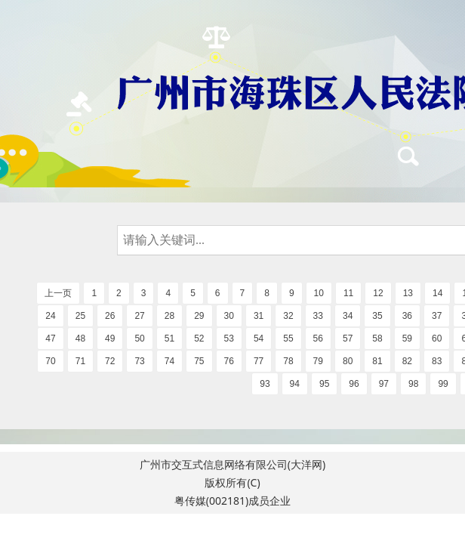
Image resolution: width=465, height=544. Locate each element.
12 (378, 293)
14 (437, 293)
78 (288, 361)
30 (229, 316)
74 (169, 361)
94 (295, 384)
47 (50, 338)
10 (319, 293)
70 (50, 361)
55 (288, 338)
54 (258, 338)
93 (264, 384)
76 (229, 361)
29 (199, 316)
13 (408, 293)
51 (169, 338)
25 (80, 316)
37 (437, 316)
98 (413, 384)
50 (139, 338)
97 (384, 384)
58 (377, 338)
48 (80, 338)
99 (443, 384)
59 (407, 338)
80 (348, 361)
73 (139, 361)
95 (324, 384)
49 (110, 338)
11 (348, 293)
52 (199, 338)
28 (169, 316)
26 (110, 316)
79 (318, 361)
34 (348, 316)
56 (318, 338)
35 (377, 316)
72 (110, 361)
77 (258, 361)
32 (288, 316)
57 (348, 338)
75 (199, 361)
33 (318, 316)
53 (229, 338)
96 (354, 384)
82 (407, 361)
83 (437, 361)
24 (50, 316)
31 (258, 316)
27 (139, 316)
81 (377, 361)
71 (80, 361)
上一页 (58, 293)
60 (437, 338)
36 (407, 316)
